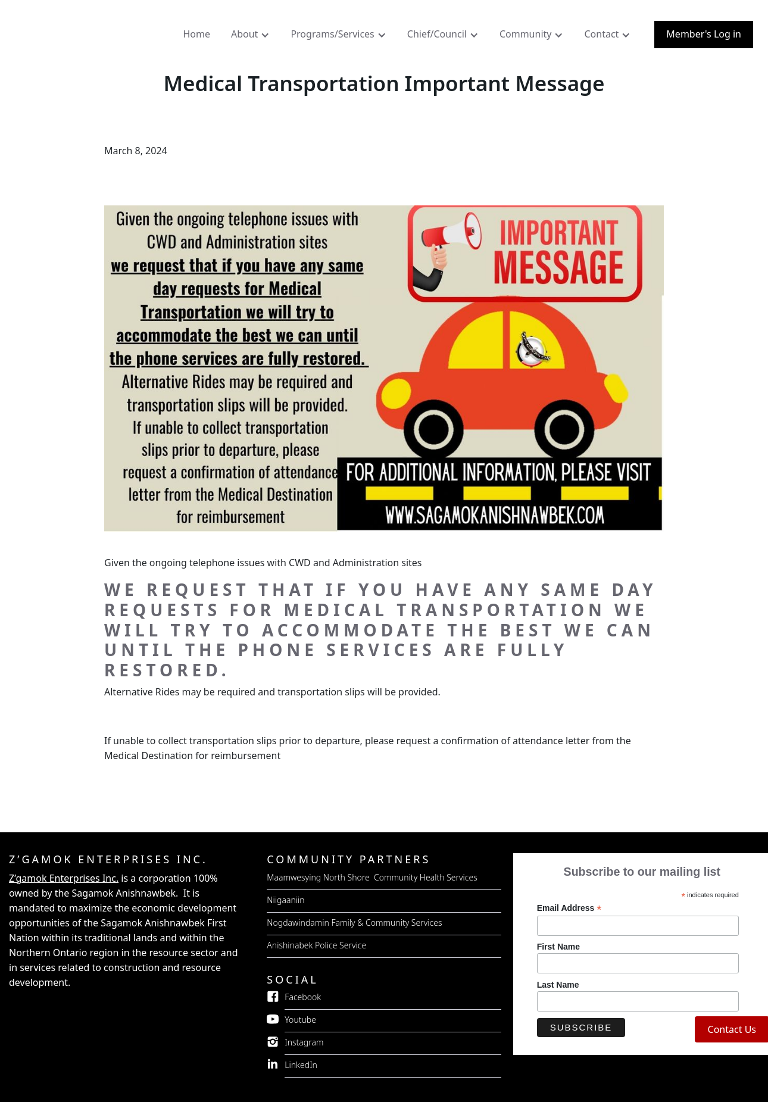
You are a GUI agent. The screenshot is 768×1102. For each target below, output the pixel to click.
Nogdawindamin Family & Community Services (354, 922)
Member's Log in (703, 33)
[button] (252, 37)
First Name (558, 946)
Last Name (558, 984)
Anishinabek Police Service (316, 945)
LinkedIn (301, 1064)
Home (196, 33)
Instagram (304, 1042)
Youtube (300, 1019)
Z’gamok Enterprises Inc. (63, 878)
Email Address (569, 908)
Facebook (303, 997)
